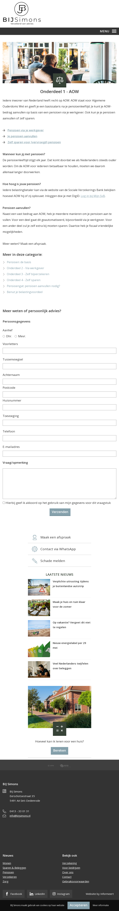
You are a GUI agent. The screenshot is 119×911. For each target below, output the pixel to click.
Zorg (5, 881)
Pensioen (8, 872)
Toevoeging (11, 416)
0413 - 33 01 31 (19, 811)
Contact (67, 877)
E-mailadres (11, 447)
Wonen (7, 863)
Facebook (13, 894)
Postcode (9, 388)
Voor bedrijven (71, 867)
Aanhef (7, 330)
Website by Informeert (100, 894)
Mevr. (20, 336)
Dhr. (7, 336)
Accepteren (78, 905)
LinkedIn (37, 894)
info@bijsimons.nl (20, 815)
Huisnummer (12, 400)
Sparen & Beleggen (14, 867)
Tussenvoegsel (13, 359)
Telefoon (9, 431)
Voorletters (10, 344)
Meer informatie (101, 905)
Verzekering (69, 863)
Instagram (61, 894)
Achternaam (11, 375)
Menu (108, 31)
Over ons (67, 872)
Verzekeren (10, 877)
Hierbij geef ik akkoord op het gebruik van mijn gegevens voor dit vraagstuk (58, 503)
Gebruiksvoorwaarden (75, 881)
